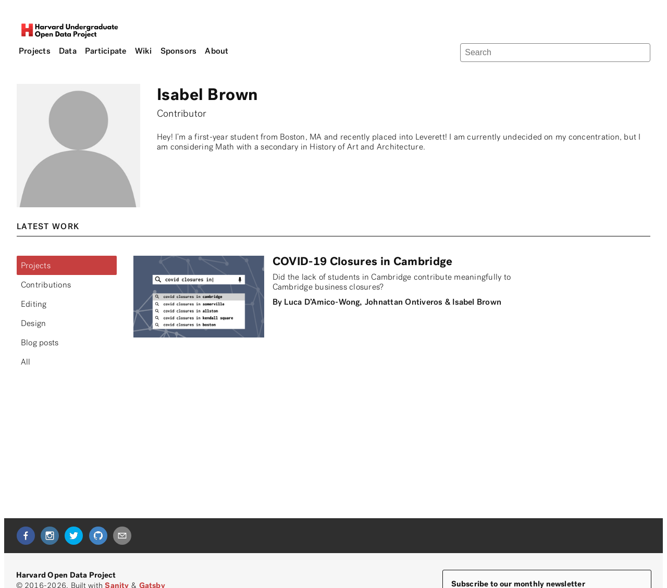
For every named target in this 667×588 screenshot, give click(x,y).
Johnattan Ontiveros (404, 301)
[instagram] (50, 536)
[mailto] (122, 536)
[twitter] (74, 536)
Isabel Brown (476, 301)
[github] (98, 536)
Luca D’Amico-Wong (322, 301)
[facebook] (26, 536)
